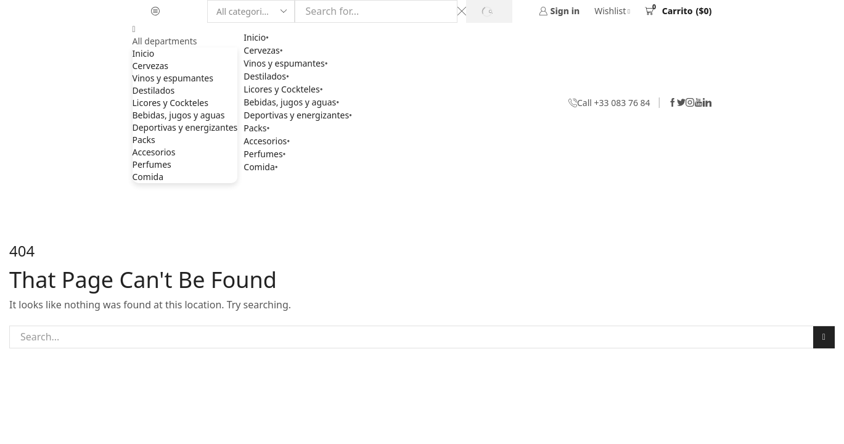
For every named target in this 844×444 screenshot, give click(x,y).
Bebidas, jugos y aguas (179, 115)
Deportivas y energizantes (185, 127)
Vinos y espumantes (173, 78)
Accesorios (154, 152)
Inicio (144, 53)
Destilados (154, 90)
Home (400, 204)
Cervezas (151, 66)
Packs (144, 140)
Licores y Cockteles (170, 103)
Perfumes (152, 164)
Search (823, 336)
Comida (148, 177)
